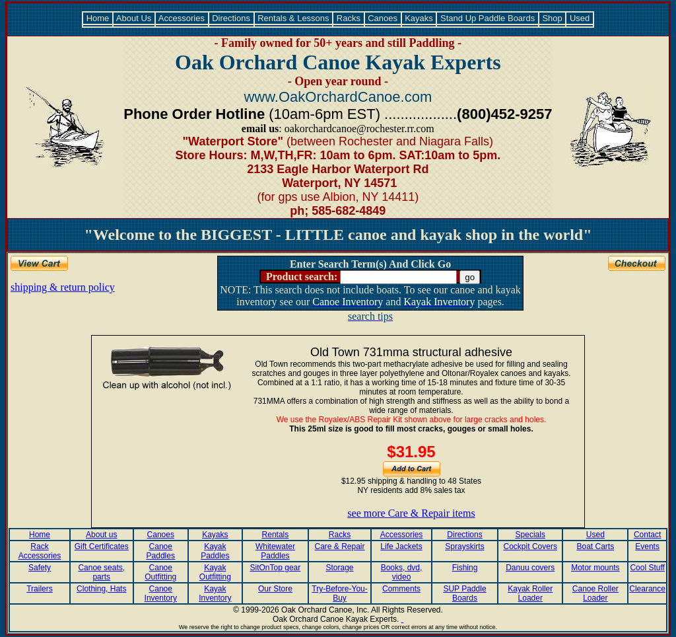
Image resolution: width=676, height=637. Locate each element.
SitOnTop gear (275, 567)
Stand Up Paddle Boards (487, 18)
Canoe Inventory (161, 593)
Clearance (647, 588)
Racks (348, 18)
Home (98, 18)
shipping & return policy (63, 287)
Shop (552, 18)
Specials (530, 534)
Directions (231, 18)
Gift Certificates (102, 546)
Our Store (275, 588)
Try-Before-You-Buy (339, 593)
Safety (39, 567)
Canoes (383, 18)
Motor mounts (595, 567)
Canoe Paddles (161, 551)
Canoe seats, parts (101, 572)
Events (647, 546)
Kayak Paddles (215, 551)
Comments (401, 588)
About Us (134, 18)
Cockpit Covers (530, 546)
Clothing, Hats (101, 588)
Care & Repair (340, 546)
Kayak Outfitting (215, 572)
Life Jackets (401, 546)
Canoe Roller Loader (595, 593)
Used (579, 18)
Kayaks (419, 18)
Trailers (39, 588)
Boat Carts (596, 546)
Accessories (181, 18)
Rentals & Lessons (293, 18)
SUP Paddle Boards (464, 593)
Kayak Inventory (215, 593)
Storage (340, 567)
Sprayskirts (464, 546)
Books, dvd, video (401, 572)
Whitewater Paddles (275, 551)
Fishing (465, 567)
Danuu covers (530, 567)
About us (101, 534)
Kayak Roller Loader (530, 593)
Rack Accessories (39, 551)
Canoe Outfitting (160, 572)
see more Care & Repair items (411, 513)
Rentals (275, 534)
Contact (647, 534)
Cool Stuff (647, 567)
